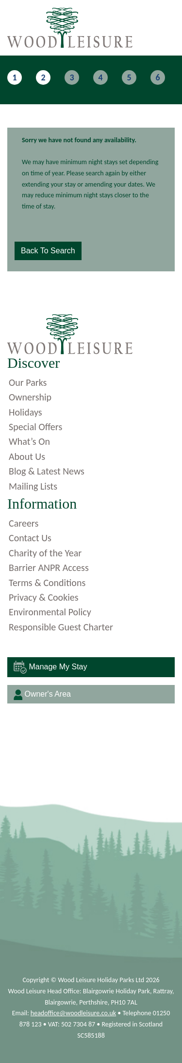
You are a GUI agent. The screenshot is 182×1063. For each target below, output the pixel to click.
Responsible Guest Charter (61, 627)
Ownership (30, 397)
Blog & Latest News (46, 471)
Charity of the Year (45, 553)
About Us (27, 456)
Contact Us (30, 538)
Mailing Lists (33, 486)
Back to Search (48, 251)
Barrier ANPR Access (49, 567)
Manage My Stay (50, 667)
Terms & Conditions (47, 582)
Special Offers (35, 427)
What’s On (29, 441)
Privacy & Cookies (44, 597)
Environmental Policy (50, 612)
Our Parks (28, 382)
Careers (23, 523)
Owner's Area (42, 694)
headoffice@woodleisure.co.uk (73, 1013)
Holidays (25, 412)
